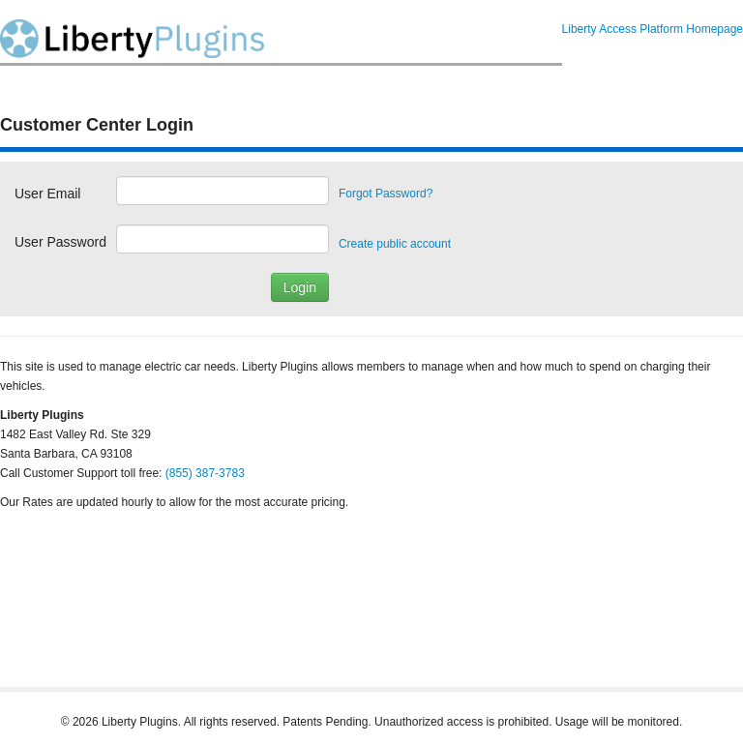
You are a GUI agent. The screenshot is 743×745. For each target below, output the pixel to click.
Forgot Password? (385, 193)
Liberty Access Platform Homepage (652, 29)
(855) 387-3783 (205, 473)
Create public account (395, 244)
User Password (60, 242)
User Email (47, 193)
